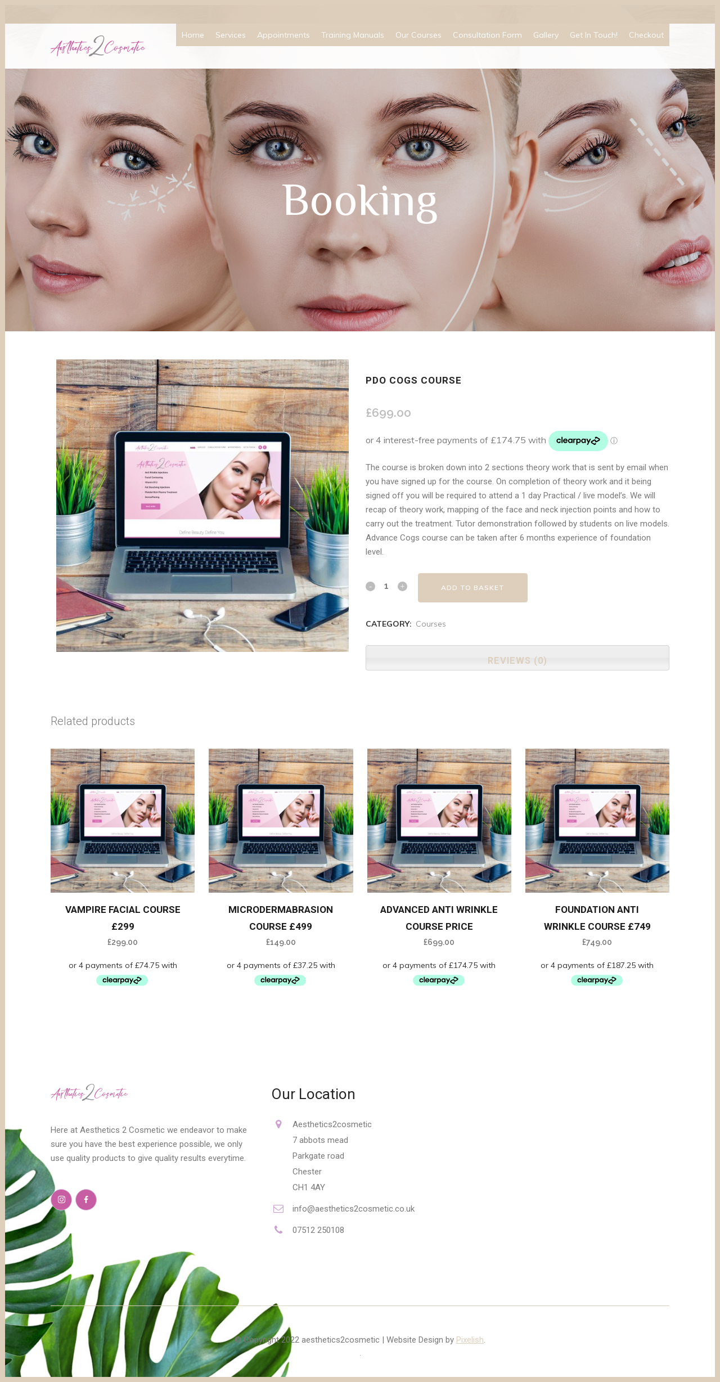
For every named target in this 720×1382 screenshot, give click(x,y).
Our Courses (418, 35)
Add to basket (473, 587)
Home (193, 35)
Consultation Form (487, 35)
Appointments (283, 35)
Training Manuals (352, 35)
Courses (431, 624)
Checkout (646, 35)
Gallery (546, 35)
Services (230, 35)
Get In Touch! (594, 35)
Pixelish (470, 1340)
